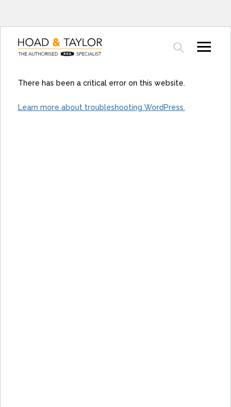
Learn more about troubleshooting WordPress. (101, 107)
